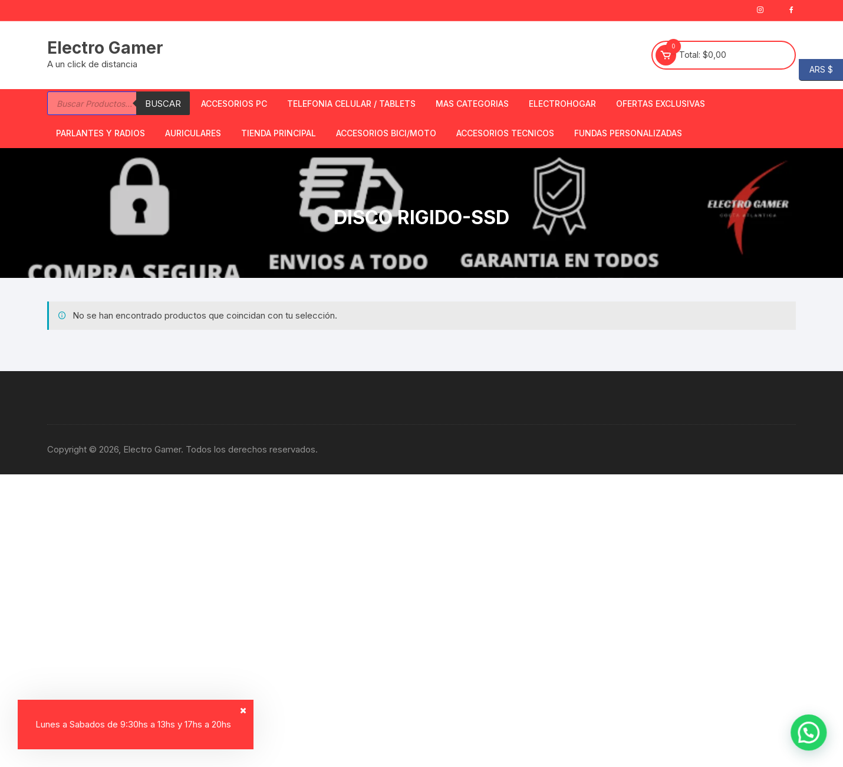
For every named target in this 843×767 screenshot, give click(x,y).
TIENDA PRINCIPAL (278, 133)
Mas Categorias (472, 104)
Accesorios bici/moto (386, 133)
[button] (813, 746)
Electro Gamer (105, 48)
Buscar (163, 103)
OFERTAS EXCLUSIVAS (660, 104)
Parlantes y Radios (100, 133)
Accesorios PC (234, 104)
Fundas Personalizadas (628, 133)
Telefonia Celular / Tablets (351, 104)
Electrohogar (562, 104)
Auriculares (193, 133)
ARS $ (816, 70)
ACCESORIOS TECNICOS (505, 133)
